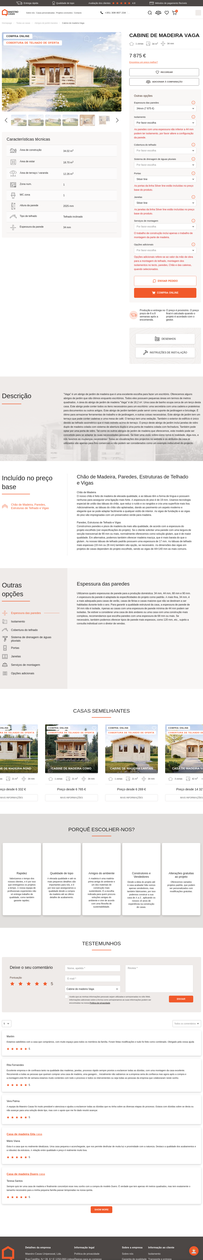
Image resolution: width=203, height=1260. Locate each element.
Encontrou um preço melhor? (143, 62)
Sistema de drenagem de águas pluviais (164, 159)
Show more (101, 1209)
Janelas (164, 197)
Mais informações (71, 797)
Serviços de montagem (164, 220)
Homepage (7, 23)
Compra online (168, 292)
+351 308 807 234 (115, 12)
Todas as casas (23, 23)
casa (24, 1134)
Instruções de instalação (168, 352)
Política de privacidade (100, 1003)
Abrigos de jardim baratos (46, 23)
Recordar (167, 72)
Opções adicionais (164, 244)
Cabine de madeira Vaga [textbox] (80, 989)
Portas (164, 173)
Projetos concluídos (64, 13)
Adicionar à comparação (168, 81)
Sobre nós (30, 13)
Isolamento (164, 117)
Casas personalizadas (45, 13)
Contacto (78, 13)
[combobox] (93, 989)
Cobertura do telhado (164, 144)
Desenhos (169, 338)
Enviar (181, 999)
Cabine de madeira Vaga (73, 23)
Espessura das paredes (164, 102)
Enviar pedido (168, 280)
